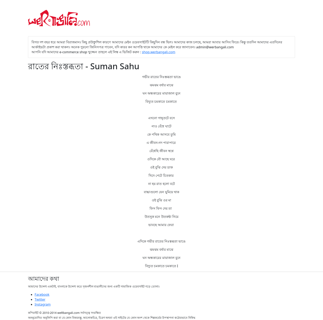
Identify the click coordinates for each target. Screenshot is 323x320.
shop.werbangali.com (158, 52)
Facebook (42, 294)
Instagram (43, 304)
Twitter (40, 299)
